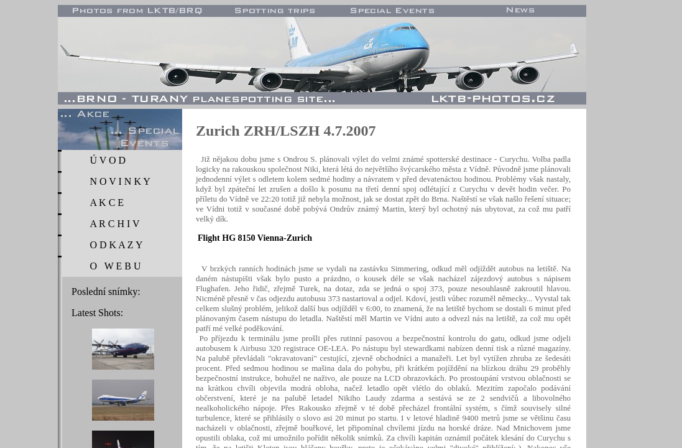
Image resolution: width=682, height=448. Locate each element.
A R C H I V (114, 223)
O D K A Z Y (116, 245)
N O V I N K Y (120, 181)
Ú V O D (108, 160)
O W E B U (115, 266)
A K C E (107, 202)
